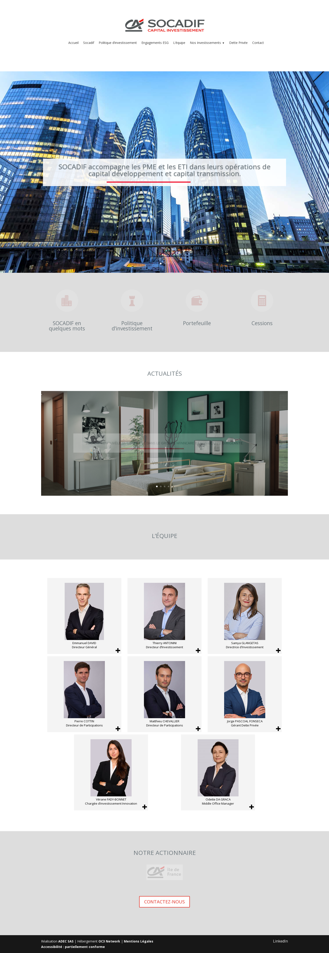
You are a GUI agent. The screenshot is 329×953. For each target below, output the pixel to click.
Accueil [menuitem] (73, 42)
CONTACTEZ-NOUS (164, 902)
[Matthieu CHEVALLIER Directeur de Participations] (164, 694)
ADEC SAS (66, 941)
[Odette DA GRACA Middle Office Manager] (218, 772)
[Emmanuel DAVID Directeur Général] (84, 616)
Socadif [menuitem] (88, 42)
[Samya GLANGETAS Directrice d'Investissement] (245, 616)
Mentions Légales (138, 941)
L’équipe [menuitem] (179, 42)
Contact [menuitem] (258, 42)
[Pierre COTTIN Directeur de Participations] (84, 694)
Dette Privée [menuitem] (238, 42)
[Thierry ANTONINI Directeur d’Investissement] (164, 616)
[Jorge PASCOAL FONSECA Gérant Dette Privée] (245, 694)
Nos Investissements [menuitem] (207, 42)
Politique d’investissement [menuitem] (118, 42)
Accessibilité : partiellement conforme (73, 947)
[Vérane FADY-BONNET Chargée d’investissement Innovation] (111, 772)
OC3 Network (109, 941)
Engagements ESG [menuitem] (155, 42)
